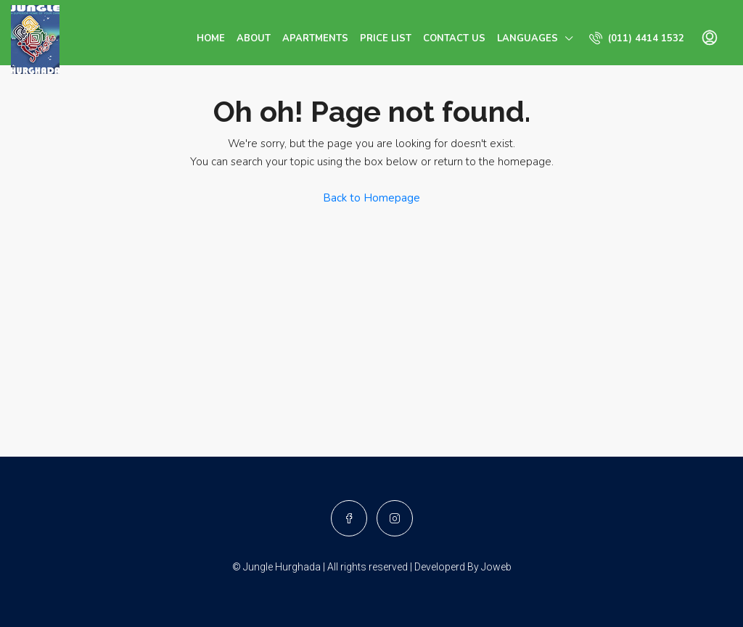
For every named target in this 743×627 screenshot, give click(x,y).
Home (211, 38)
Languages (527, 38)
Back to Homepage (371, 198)
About (254, 38)
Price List (385, 38)
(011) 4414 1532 (636, 38)
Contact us (454, 38)
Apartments (315, 38)
